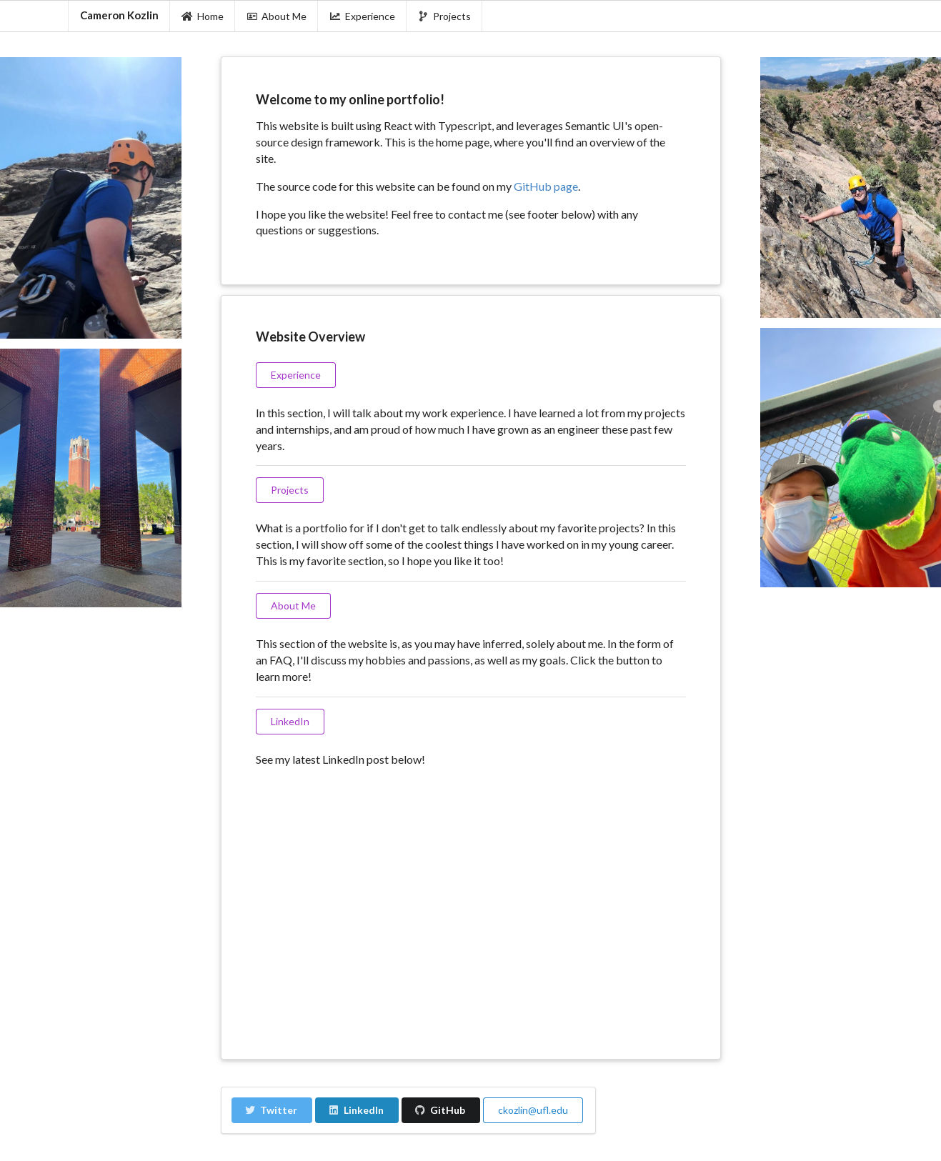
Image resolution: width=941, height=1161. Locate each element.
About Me (277, 16)
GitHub (440, 1110)
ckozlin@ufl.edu (533, 1110)
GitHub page (546, 186)
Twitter (271, 1110)
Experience (362, 16)
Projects (445, 16)
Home (202, 16)
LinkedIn (356, 1110)
